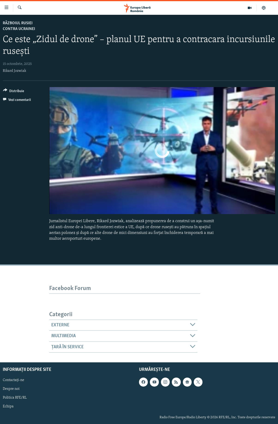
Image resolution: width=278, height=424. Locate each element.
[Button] (13, 92)
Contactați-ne (13, 380)
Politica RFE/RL (15, 398)
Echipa (8, 407)
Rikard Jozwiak (14, 71)
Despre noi (11, 389)
